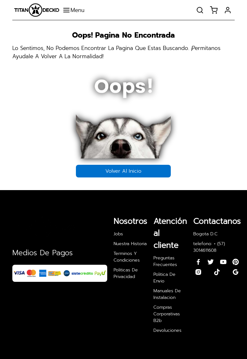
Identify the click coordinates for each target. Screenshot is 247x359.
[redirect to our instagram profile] (198, 272)
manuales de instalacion (167, 294)
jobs (118, 234)
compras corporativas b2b (166, 314)
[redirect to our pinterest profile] (236, 262)
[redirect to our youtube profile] (223, 262)
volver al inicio (123, 171)
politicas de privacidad (126, 273)
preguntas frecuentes (165, 261)
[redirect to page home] (36, 10)
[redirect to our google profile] (236, 272)
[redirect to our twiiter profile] (211, 262)
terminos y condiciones (127, 256)
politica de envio (164, 277)
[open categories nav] (75, 10)
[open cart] (213, 10)
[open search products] (200, 10)
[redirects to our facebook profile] (198, 262)
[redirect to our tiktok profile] (217, 272)
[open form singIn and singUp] (227, 10)
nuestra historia (130, 243)
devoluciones (167, 330)
